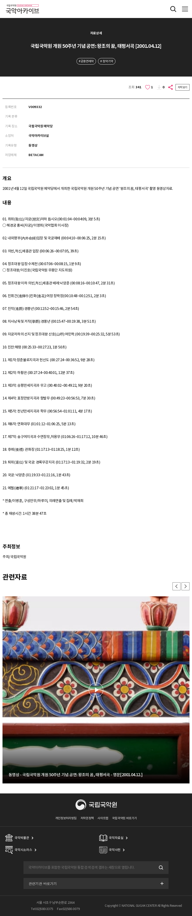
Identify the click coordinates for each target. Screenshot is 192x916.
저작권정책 (87, 818)
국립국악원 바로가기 (124, 818)
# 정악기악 (106, 61)
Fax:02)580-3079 (68, 909)
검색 (160, 867)
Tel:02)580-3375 (42, 909)
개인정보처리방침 (66, 818)
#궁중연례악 (86, 61)
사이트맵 (103, 818)
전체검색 (173, 9)
